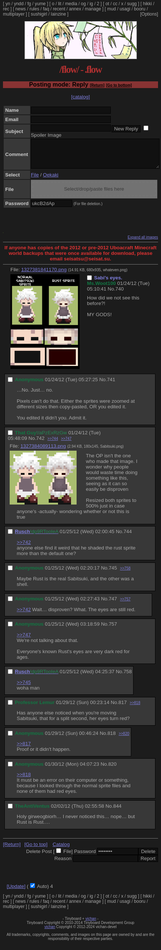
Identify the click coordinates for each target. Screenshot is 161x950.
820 (112, 769)
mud (111, 9)
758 (127, 677)
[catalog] (80, 97)
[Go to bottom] (119, 85)
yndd (18, 3)
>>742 (24, 548)
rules (34, 9)
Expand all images (143, 243)
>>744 (53, 444)
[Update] (16, 892)
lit (59, 3)
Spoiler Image (46, 135)
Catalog (61, 850)
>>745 (24, 688)
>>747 (66, 444)
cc (115, 3)
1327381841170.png (44, 275)
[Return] (97, 85)
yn (8, 3)
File (35, 180)
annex (75, 9)
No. (112, 294)
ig (91, 3)
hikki (147, 3)
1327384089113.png (43, 451)
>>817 (24, 749)
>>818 (135, 708)
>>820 (124, 739)
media (71, 3)
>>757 (125, 605)
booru (139, 9)
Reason (62, 864)
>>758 (125, 574)
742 (40, 444)
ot (107, 3)
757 (113, 629)
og (83, 3)
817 (123, 708)
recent (59, 9)
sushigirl (39, 14)
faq (46, 9)
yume (40, 3)
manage (93, 9)
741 (111, 385)
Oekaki (50, 180)
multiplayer (14, 14)
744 (127, 537)
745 (113, 573)
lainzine (58, 14)
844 (117, 811)
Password (85, 857)
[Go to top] (35, 850)
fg (29, 3)
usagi (125, 9)
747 (113, 604)
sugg (132, 3)
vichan (91, 924)
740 (119, 294)
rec (6, 9)
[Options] (149, 14)
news (20, 9)
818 (111, 739)
